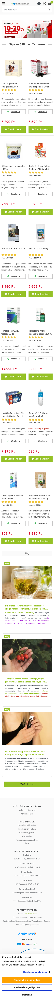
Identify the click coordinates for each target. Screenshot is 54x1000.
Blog (7, 564)
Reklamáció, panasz (27, 832)
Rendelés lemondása (27, 829)
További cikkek (27, 784)
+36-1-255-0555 (30, 914)
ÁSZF (27, 843)
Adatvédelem (27, 836)
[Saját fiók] (44, 3)
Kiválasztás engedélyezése (27, 987)
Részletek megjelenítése (35, 972)
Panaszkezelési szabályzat (27, 840)
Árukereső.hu (27, 939)
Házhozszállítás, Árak (27, 810)
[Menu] (39, 4)
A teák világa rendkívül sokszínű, (19, 613)
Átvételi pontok (27, 814)
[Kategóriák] (3, 4)
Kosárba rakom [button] (13, 129)
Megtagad (27, 995)
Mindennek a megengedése (27, 980)
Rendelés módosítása (27, 825)
